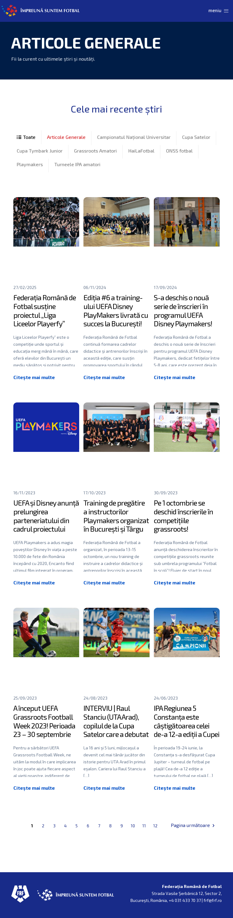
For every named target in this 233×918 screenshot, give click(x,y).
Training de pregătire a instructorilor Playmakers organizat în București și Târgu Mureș (116, 520)
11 (144, 825)
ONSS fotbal (179, 150)
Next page (213, 825)
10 (133, 825)
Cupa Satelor (196, 137)
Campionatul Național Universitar (134, 137)
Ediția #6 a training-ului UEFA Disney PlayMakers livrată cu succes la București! (115, 310)
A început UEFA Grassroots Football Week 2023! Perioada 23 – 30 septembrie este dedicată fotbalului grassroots (45, 730)
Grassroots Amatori (95, 150)
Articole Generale (66, 137)
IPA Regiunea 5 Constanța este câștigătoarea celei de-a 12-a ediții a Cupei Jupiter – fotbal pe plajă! (186, 730)
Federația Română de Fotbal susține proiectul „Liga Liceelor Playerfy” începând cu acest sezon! (44, 319)
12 (155, 825)
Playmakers (30, 164)
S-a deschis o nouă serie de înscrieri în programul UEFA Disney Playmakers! (183, 310)
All (26, 137)
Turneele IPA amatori (77, 164)
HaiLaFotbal (141, 150)
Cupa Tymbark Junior (39, 150)
